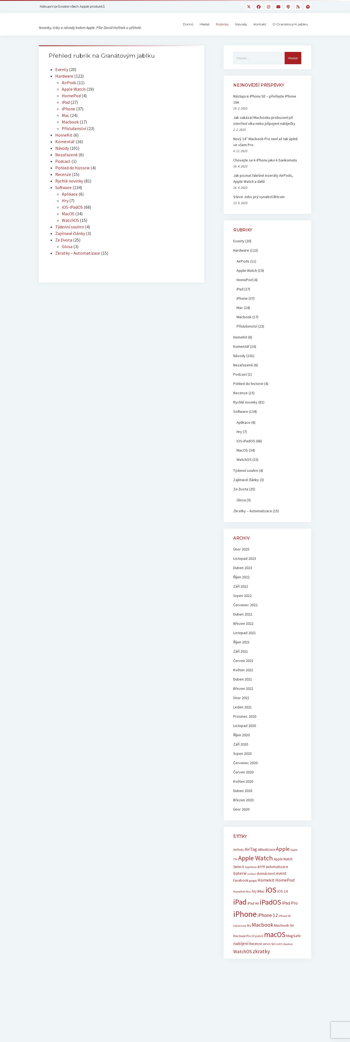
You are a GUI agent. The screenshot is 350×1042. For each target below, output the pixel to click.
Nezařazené (66, 182)
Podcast (63, 189)
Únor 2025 (241, 576)
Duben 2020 (242, 818)
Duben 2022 (242, 641)
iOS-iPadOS (72, 234)
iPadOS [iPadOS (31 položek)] (270, 929)
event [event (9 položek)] (281, 900)
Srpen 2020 (242, 781)
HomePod (71, 123)
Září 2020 (240, 771)
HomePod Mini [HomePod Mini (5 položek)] (242, 919)
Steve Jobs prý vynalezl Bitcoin (259, 224)
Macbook (70, 149)
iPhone (68, 136)
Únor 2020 (241, 836)
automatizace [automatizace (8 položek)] (277, 894)
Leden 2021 (242, 734)
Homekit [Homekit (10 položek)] (266, 907)
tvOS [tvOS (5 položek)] (279, 971)
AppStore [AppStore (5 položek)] (250, 894)
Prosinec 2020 (244, 743)
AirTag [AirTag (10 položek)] (251, 876)
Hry (65, 228)
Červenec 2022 (245, 632)
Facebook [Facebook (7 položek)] (240, 908)
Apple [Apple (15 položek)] (283, 876)
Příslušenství (74, 156)
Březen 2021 (243, 716)
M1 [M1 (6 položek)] (249, 953)
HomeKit (63, 162)
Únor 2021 (241, 725)
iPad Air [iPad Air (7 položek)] (253, 931)
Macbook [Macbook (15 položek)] (262, 952)
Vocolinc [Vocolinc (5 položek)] (288, 971)
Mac (65, 143)
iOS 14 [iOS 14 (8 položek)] (282, 918)
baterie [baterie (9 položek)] (240, 900)
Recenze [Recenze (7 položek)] (255, 971)
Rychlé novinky (69, 208)
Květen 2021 (243, 697)
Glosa (67, 274)
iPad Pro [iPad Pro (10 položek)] (290, 930)
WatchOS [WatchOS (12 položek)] (242, 979)
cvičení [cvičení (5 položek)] (251, 901)
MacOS (68, 241)
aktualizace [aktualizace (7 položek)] (266, 877)
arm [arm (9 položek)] (261, 894)
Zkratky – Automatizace (77, 280)
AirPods (69, 110)
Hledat (205, 38)
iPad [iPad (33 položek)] (240, 929)
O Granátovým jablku (290, 38)
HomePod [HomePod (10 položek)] (284, 907)
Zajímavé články (70, 261)
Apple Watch (74, 116)
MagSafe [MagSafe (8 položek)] (293, 963)
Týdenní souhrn (69, 254)
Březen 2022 (243, 651)
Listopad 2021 (244, 660)
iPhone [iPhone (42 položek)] (245, 942)
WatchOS (70, 248)
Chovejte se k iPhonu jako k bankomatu (265, 187)
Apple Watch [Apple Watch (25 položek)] (255, 885)
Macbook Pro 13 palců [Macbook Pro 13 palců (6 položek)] (248, 963)
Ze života (63, 267)
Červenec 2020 (245, 790)
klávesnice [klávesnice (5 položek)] (239, 953)
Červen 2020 (243, 799)
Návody (241, 38)
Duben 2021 (242, 706)
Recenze (63, 202)
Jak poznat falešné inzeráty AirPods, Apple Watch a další (263, 206)
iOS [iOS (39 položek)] (271, 917)
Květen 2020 (243, 808)
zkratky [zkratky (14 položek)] (261, 979)
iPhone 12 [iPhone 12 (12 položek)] (268, 943)
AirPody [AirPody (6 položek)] (238, 877)
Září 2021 (240, 678)
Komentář (65, 169)
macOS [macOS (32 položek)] (274, 962)
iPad (66, 130)
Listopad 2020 (244, 753)
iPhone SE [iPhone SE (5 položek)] (285, 943)
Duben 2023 (242, 595)
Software (63, 215)
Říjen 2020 (241, 762)
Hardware (64, 103)
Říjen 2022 (241, 604)
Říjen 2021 (241, 669)
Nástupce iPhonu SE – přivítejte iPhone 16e (264, 126)
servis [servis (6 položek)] (266, 971)
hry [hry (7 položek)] (254, 919)
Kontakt (259, 38)
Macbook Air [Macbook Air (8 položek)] (284, 952)
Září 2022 (240, 613)
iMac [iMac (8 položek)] (261, 918)
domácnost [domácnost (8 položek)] (266, 901)
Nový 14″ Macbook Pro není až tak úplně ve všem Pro (265, 169)
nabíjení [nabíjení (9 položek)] (240, 971)
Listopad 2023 (244, 586)
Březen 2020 (243, 827)
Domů (188, 38)
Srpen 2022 (242, 623)
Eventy (61, 97)
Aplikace (70, 221)
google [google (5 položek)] (253, 908)
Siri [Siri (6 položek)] (273, 971)
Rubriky (222, 38)
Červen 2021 (243, 688)
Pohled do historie (72, 195)
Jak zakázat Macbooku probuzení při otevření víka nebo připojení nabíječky (264, 148)
